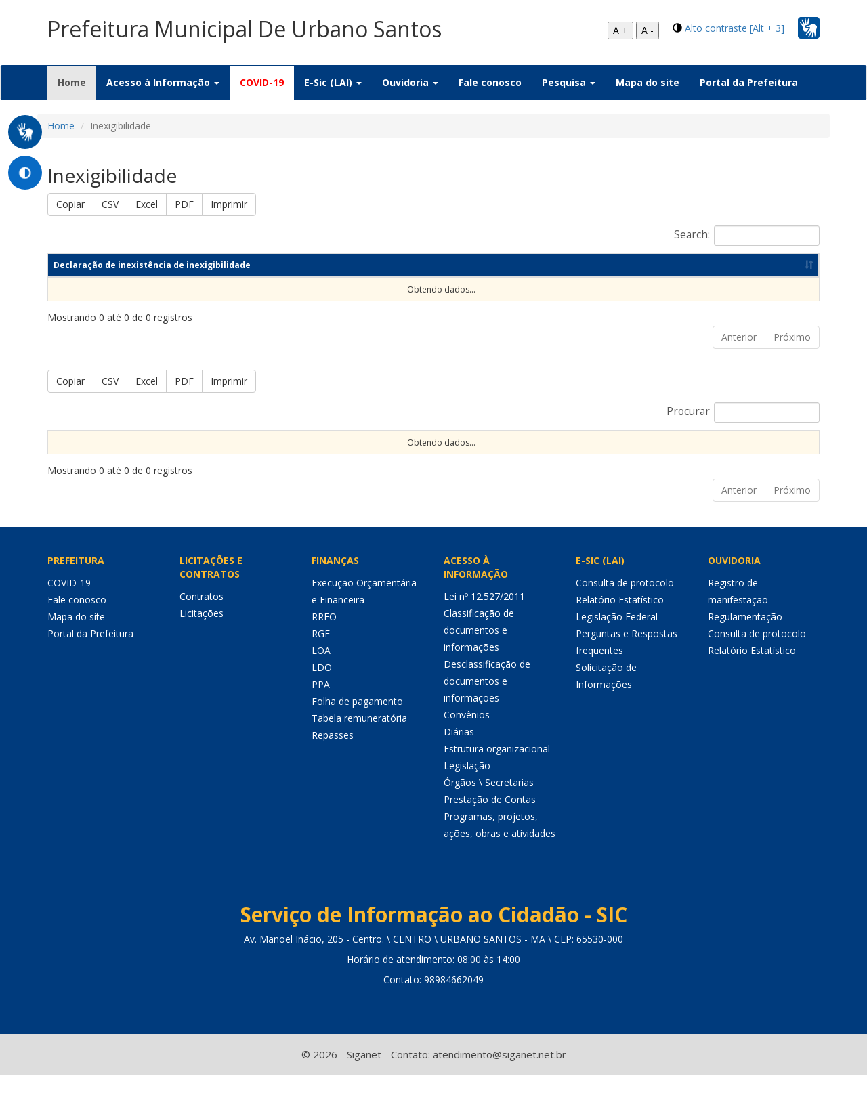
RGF (321, 657)
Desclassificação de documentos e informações (487, 704)
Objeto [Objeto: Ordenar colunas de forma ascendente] (487, 442)
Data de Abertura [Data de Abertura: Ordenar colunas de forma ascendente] (604, 442)
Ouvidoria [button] (410, 82)
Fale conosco (490, 82)
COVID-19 (262, 82)
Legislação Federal (617, 640)
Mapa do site (647, 82)
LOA (321, 674)
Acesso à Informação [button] (162, 82)
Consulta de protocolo (625, 606)
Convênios (467, 738)
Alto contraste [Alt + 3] (734, 28)
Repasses (333, 758)
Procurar (743, 412)
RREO (324, 640)
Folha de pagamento (357, 724)
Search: (747, 235)
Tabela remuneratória (359, 741)
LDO (322, 691)
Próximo (792, 336)
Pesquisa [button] (568, 82)
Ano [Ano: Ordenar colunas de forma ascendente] (519, 265)
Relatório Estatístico (620, 623)
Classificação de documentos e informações (479, 653)
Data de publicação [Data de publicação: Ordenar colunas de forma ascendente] (639, 265)
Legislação (467, 789)
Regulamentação (745, 640)
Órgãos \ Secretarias (489, 806)
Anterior (739, 336)
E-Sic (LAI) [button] (333, 82)
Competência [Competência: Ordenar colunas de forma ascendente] (418, 265)
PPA (321, 708)
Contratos (201, 619)
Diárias (459, 755)
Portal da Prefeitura (749, 82)
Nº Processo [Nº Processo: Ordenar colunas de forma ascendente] (204, 442)
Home (77, 82)
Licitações (201, 636)
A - (647, 30)
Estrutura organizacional (497, 772)
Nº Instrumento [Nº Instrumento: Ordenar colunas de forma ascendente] (347, 442)
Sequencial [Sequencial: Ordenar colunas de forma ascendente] (77, 442)
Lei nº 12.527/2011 (484, 619)
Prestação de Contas (490, 823)
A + (620, 30)
